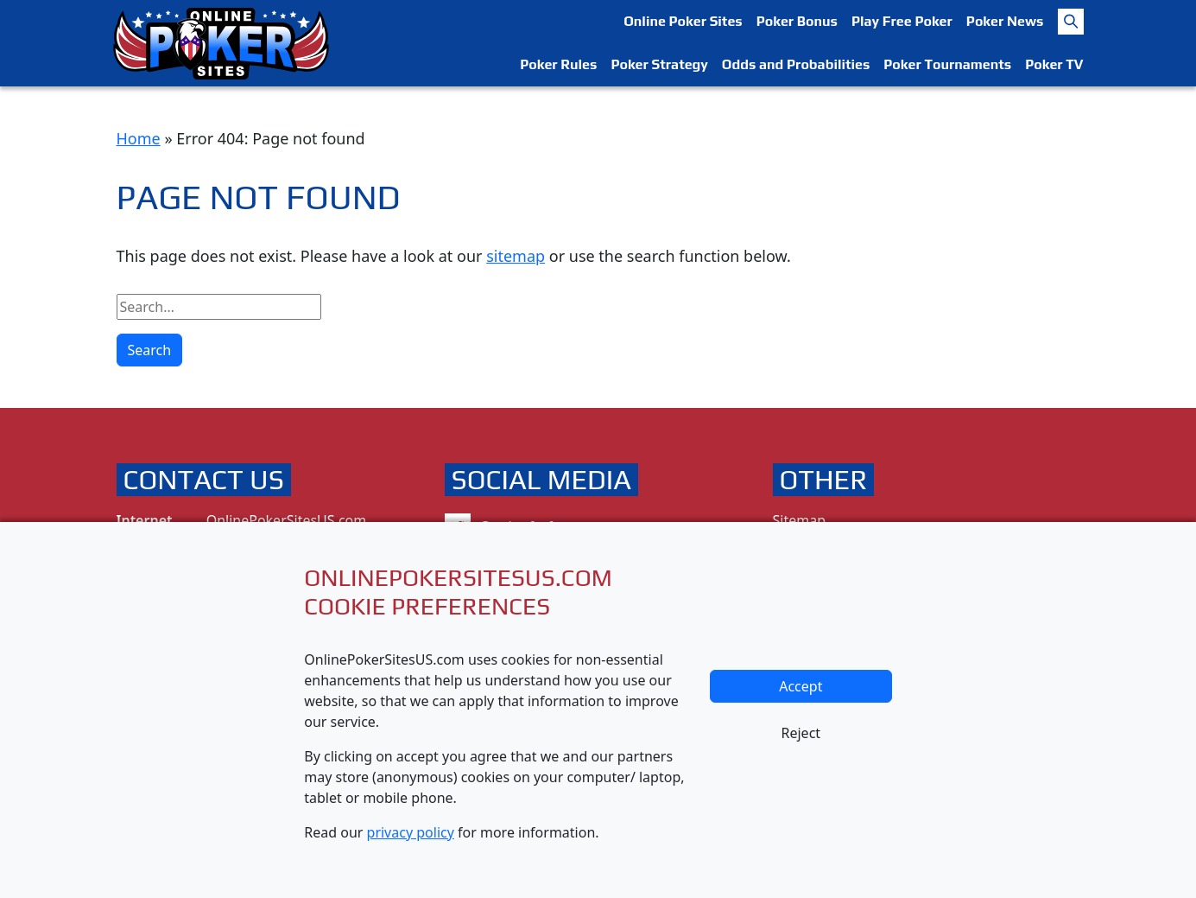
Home (139, 138)
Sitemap (799, 520)
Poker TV (1054, 64)
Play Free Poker (901, 21)
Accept (800, 686)
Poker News (1005, 21)
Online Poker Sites (683, 21)
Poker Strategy (659, 64)
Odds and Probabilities (796, 64)
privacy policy (410, 832)
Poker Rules (558, 64)
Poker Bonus (797, 21)
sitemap (515, 255)
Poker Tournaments (947, 64)
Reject (801, 732)
